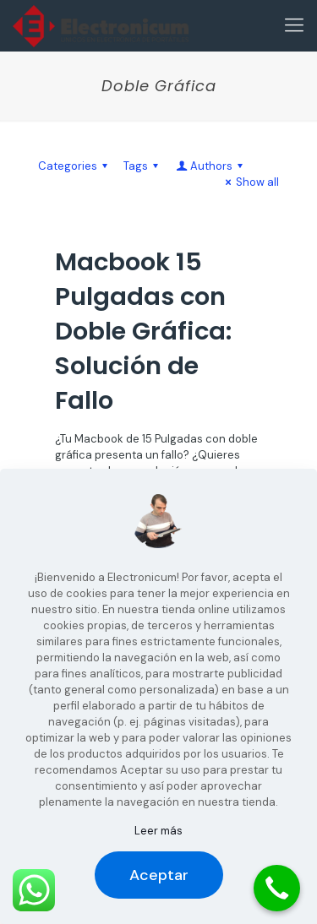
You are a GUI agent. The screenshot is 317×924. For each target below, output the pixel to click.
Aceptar (159, 875)
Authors (210, 166)
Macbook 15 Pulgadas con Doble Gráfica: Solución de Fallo (143, 331)
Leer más (158, 830)
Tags (143, 166)
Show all (250, 182)
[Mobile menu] (294, 25)
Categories (75, 166)
